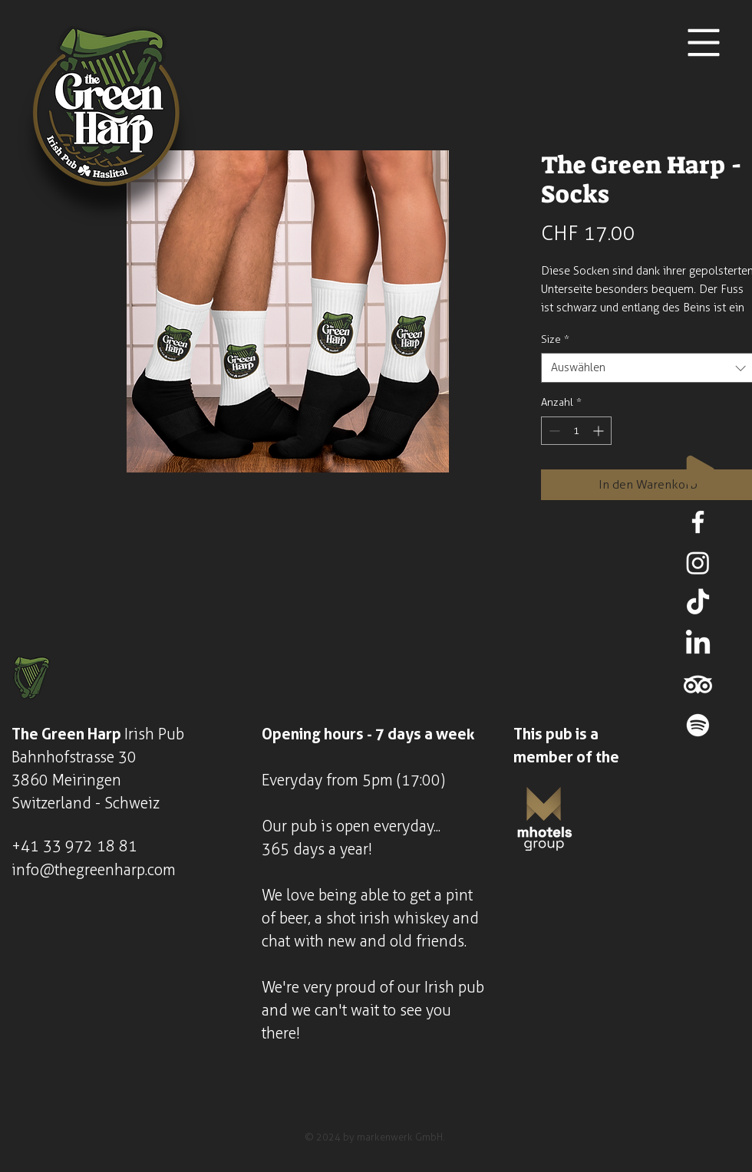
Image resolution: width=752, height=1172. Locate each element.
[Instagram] (698, 563)
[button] (704, 43)
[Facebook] (698, 522)
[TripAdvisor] (698, 685)
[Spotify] (698, 725)
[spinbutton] (576, 430)
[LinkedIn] (698, 644)
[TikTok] (698, 603)
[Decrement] (552, 430)
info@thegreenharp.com (94, 870)
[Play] (700, 471)
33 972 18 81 (90, 846)
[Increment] (599, 430)
